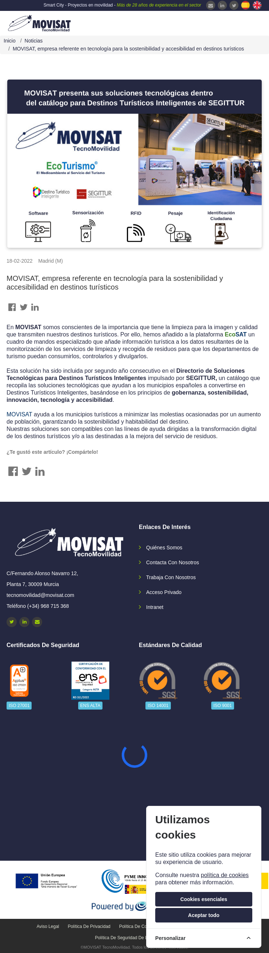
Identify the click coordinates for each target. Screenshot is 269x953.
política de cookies (225, 875)
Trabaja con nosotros (171, 577)
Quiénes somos (164, 547)
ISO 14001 (158, 705)
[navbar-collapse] (249, 22)
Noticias (34, 41)
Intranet (154, 607)
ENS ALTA (90, 705)
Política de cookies (138, 926)
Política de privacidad (89, 926)
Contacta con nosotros (172, 562)
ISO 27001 (19, 705)
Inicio (10, 41)
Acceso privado (163, 592)
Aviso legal (48, 926)
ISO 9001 (222, 705)
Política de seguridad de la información (134, 937)
